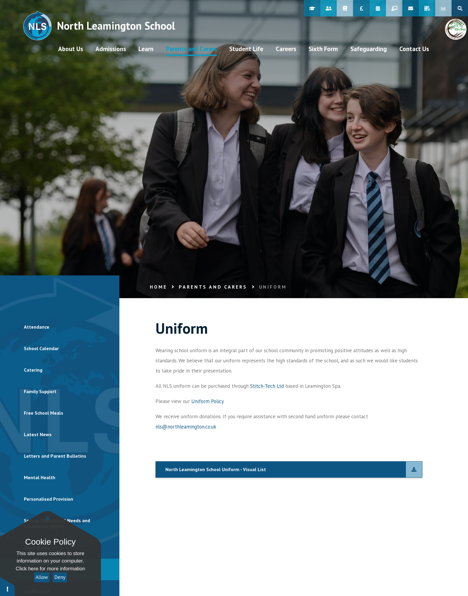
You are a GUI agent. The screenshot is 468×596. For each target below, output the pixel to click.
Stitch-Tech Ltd (267, 386)
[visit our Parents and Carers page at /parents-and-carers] (191, 48)
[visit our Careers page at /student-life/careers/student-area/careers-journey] (286, 48)
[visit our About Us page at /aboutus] (70, 48)
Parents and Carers (213, 287)
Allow (42, 577)
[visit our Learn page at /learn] (146, 48)
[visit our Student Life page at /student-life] (246, 48)
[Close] (47, 518)
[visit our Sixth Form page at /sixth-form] (323, 48)
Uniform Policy (207, 401)
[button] (7, 586)
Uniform (273, 287)
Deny (59, 577)
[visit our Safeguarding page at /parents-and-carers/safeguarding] (368, 48)
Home (158, 287)
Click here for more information (50, 569)
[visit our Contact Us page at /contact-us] (414, 48)
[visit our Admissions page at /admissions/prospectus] (110, 48)
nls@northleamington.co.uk (186, 426)
